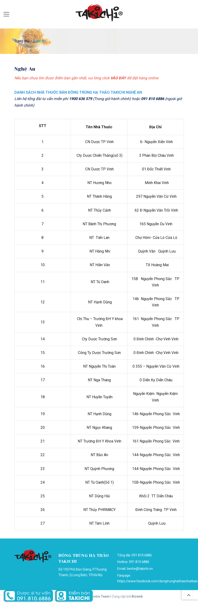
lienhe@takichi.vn (140, 569)
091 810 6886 (139, 562)
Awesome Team (97, 596)
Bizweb (137, 596)
